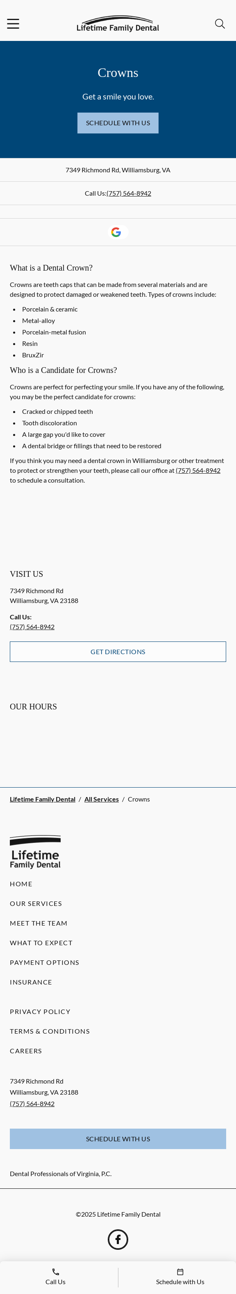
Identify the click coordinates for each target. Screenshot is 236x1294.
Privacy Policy (40, 1011)
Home (21, 884)
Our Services (36, 903)
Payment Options (44, 962)
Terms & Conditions (50, 1031)
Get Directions (118, 651)
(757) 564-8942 (129, 193)
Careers (26, 1051)
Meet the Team (39, 923)
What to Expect (41, 942)
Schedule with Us (118, 122)
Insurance (31, 982)
